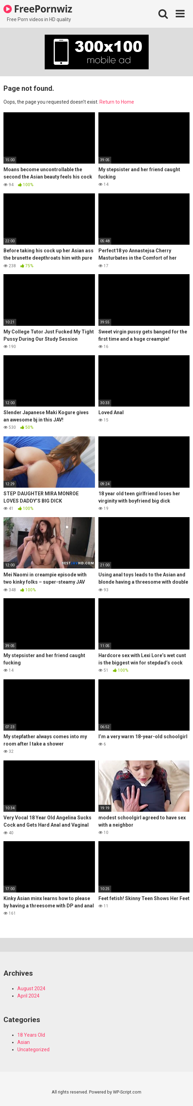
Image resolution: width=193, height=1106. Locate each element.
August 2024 (31, 988)
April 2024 (28, 996)
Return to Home (116, 102)
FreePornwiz (37, 8)
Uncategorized (33, 1049)
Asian (23, 1042)
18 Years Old (31, 1035)
